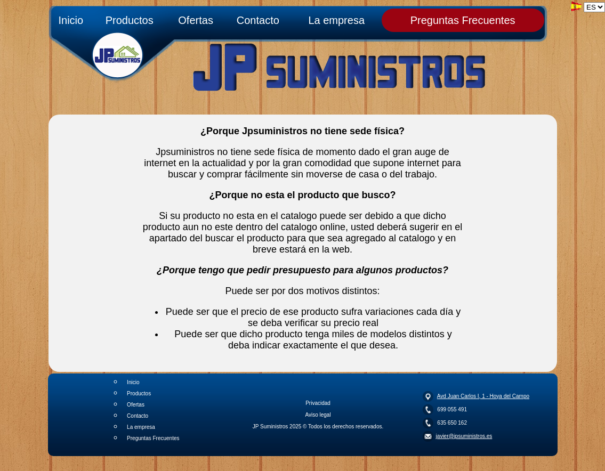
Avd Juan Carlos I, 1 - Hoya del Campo (483, 396)
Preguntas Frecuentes (462, 20)
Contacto (258, 20)
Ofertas (195, 20)
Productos (130, 20)
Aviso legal (317, 415)
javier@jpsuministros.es (464, 436)
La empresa (336, 20)
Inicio (70, 20)
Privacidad (317, 403)
